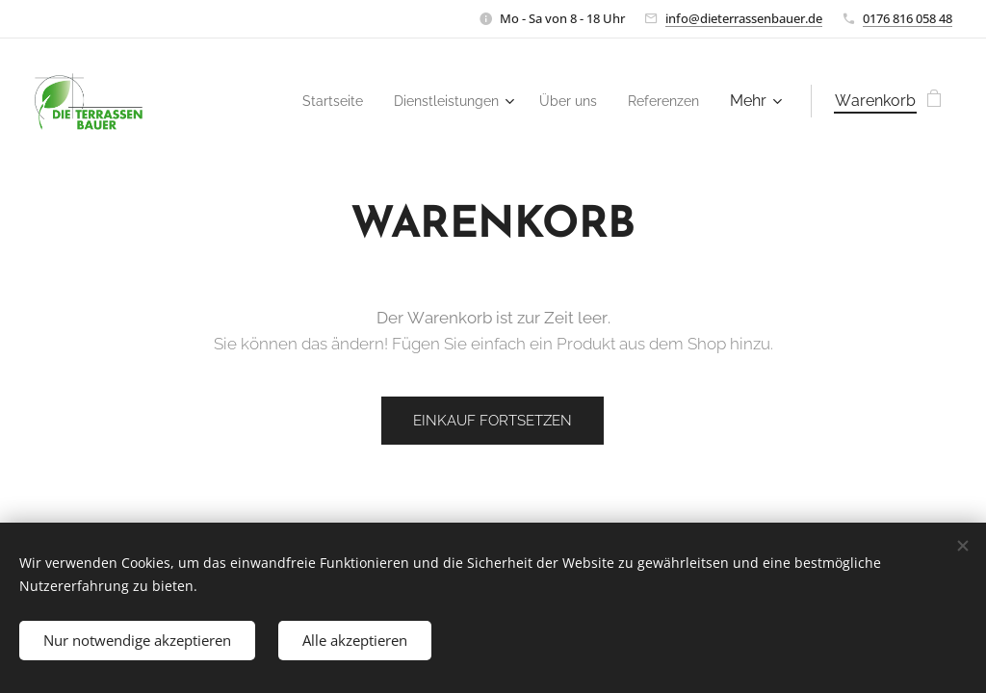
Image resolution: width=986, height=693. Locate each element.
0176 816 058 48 (907, 18)
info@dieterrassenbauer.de (743, 18)
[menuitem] (307, 101)
